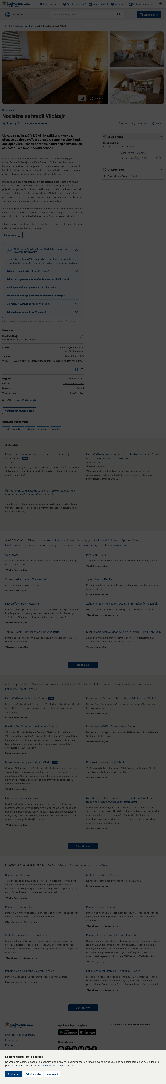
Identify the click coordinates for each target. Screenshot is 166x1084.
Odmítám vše (33, 1074)
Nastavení (52, 1074)
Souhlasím (13, 1074)
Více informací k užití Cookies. (58, 1065)
